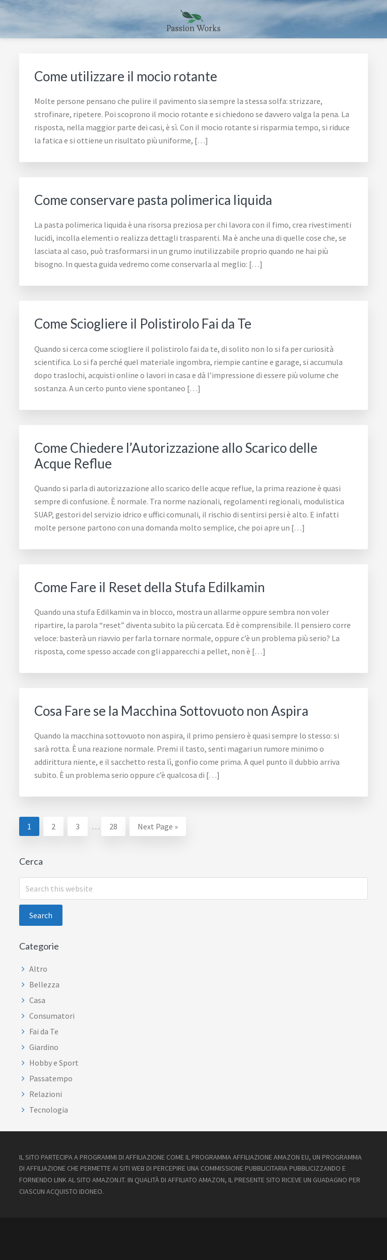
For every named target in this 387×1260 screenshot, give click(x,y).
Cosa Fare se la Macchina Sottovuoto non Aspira (171, 711)
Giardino (43, 1047)
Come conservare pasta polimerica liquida (153, 200)
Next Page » (157, 827)
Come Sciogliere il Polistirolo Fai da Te (142, 324)
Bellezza (44, 984)
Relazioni (45, 1094)
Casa (37, 1000)
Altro (38, 969)
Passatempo (51, 1078)
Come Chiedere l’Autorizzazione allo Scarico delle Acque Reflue (175, 455)
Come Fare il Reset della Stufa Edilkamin (149, 587)
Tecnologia (48, 1110)
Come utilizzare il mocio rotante (125, 76)
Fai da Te (43, 1031)
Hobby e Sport (54, 1063)
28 (117, 825)
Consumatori (52, 1016)
